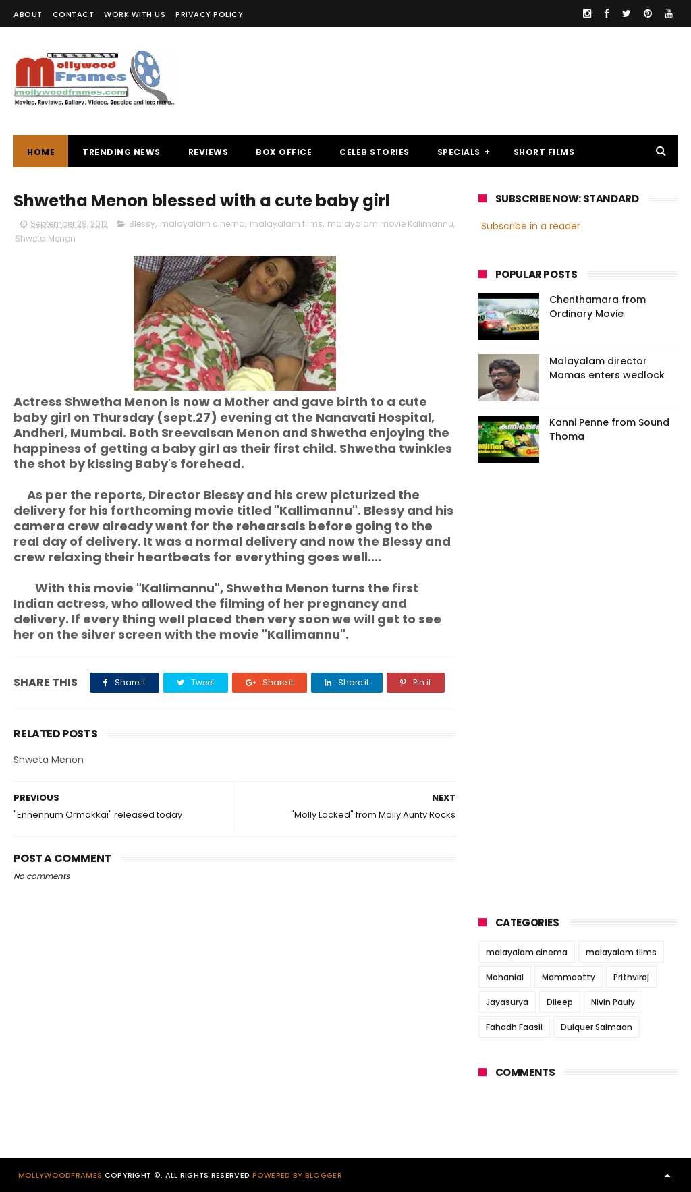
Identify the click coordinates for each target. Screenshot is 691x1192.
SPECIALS (458, 152)
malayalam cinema (202, 223)
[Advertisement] (432, 81)
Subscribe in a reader (530, 226)
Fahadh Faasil (514, 1027)
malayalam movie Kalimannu (390, 223)
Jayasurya (507, 1002)
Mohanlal (505, 977)
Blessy (142, 223)
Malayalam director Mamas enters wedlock (607, 368)
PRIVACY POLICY (209, 14)
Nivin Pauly (613, 1002)
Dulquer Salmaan (596, 1027)
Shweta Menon (45, 238)
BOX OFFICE (284, 152)
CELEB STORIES (374, 152)
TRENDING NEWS (121, 152)
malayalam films (286, 223)
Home (41, 152)
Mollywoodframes (60, 1175)
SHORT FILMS (544, 152)
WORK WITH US (134, 14)
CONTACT (73, 14)
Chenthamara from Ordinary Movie (597, 306)
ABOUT (28, 14)
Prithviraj (631, 977)
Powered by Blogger (297, 1175)
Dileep (560, 1002)
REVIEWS (208, 152)
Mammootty (568, 977)
